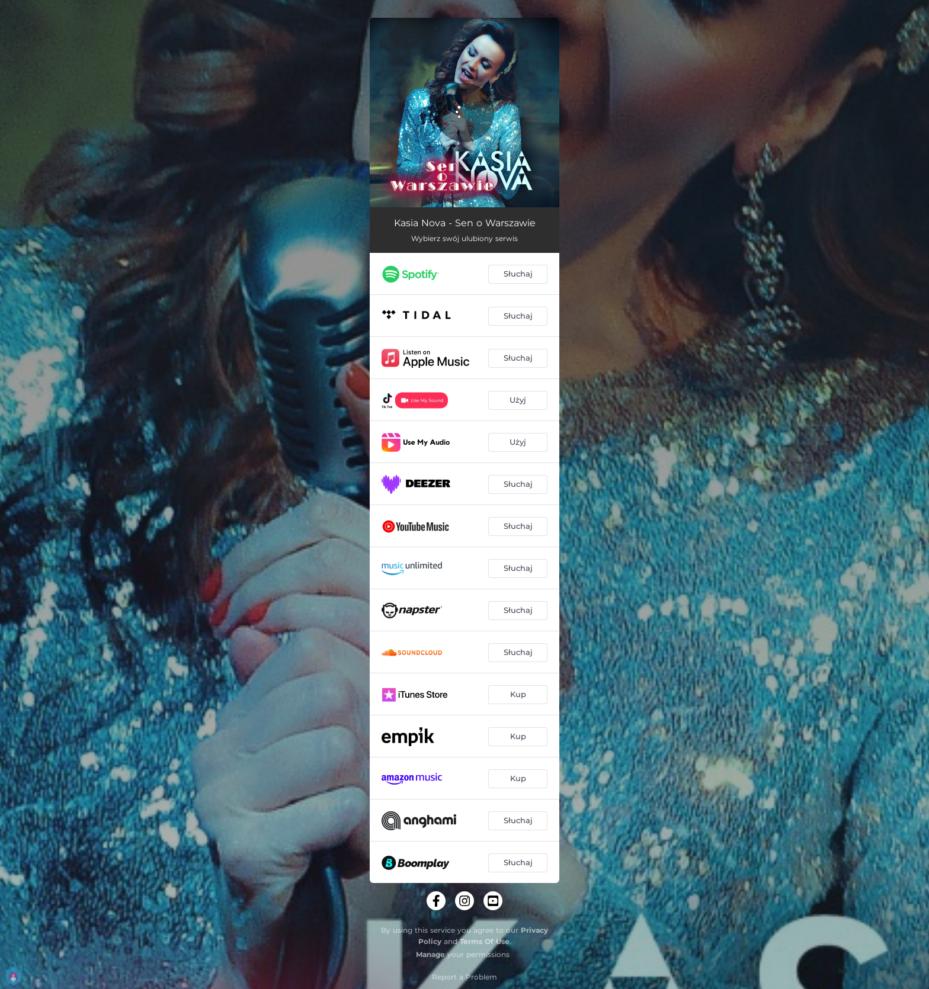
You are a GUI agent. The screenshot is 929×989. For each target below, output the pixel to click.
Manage (430, 954)
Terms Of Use (485, 941)
